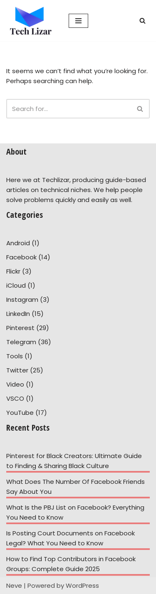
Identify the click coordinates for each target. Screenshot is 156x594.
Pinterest (20, 327)
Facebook (21, 257)
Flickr (13, 271)
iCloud (16, 285)
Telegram (21, 342)
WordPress (82, 585)
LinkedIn (18, 313)
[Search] (142, 20)
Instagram (22, 299)
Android (18, 243)
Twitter (17, 370)
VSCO (15, 398)
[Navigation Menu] (78, 21)
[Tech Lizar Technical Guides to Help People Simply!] (31, 20)
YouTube (20, 412)
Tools (14, 356)
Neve (14, 585)
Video (15, 384)
